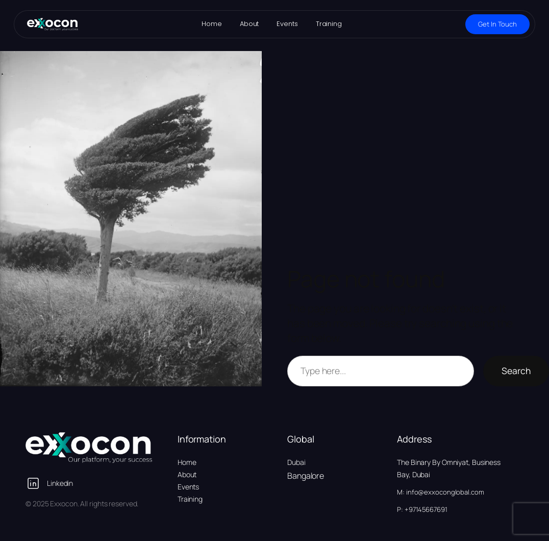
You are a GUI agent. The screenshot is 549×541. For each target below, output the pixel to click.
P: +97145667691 (422, 509)
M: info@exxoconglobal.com (440, 492)
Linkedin (60, 483)
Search (516, 370)
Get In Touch (497, 24)
